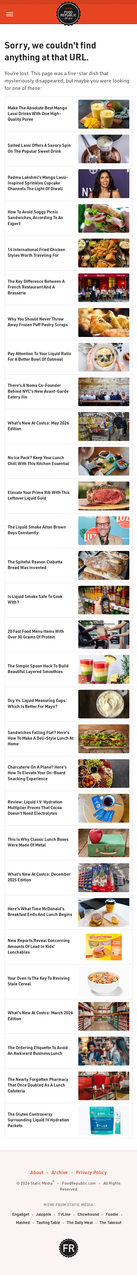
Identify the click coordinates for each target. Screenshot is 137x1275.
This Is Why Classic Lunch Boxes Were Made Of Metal (38, 842)
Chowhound (88, 1214)
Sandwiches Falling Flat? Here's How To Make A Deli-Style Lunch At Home (40, 738)
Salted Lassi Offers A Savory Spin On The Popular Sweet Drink (39, 148)
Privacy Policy (91, 1172)
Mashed (23, 1222)
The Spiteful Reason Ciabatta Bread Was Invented (35, 564)
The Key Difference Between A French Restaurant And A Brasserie (36, 287)
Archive (60, 1172)
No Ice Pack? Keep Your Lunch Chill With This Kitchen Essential (38, 460)
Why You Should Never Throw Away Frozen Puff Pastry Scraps (38, 321)
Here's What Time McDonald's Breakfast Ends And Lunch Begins (40, 911)
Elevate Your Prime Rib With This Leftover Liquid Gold (38, 495)
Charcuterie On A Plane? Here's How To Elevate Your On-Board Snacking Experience (37, 772)
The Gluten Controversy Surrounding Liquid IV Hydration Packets (38, 1119)
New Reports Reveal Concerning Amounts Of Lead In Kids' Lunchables (39, 946)
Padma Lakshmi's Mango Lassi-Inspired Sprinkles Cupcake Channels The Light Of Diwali (38, 183)
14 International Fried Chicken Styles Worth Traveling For (36, 252)
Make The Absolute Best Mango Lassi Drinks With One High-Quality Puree (37, 113)
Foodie (112, 1214)
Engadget (20, 1214)
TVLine (64, 1214)
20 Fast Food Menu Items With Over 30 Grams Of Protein (36, 634)
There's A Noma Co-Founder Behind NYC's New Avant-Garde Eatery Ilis (38, 391)
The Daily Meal (80, 1222)
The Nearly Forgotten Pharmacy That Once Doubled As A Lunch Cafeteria (38, 1085)
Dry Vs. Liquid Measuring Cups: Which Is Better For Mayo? (37, 703)
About (37, 1172)
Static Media (41, 1183)
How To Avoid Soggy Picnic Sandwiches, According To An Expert (35, 217)
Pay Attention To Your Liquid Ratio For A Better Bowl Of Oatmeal (39, 356)
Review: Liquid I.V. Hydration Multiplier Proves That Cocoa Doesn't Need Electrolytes (35, 807)
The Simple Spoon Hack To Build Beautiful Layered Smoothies (38, 668)
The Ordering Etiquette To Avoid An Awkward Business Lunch (38, 1050)
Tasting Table (48, 1222)
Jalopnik (43, 1214)
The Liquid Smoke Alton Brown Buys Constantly (37, 529)
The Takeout (110, 1222)
